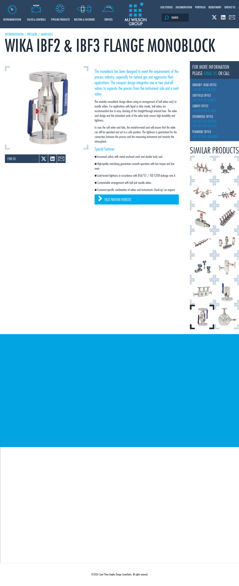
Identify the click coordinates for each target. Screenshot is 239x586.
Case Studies (166, 7)
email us (210, 73)
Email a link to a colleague (61, 158)
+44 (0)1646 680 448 (204, 136)
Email (232, 17)
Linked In (223, 17)
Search (171, 17)
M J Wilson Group (135, 14)
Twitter (214, 17)
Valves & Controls (36, 11)
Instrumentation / (15, 34)
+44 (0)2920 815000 (204, 110)
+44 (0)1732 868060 (204, 121)
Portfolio (200, 7)
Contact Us (229, 7)
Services (108, 11)
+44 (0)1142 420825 (204, 100)
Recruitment (215, 7)
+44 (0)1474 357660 (204, 125)
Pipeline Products (60, 11)
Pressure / (33, 34)
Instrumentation (12, 11)
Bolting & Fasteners (84, 11)
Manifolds (47, 34)
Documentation (184, 7)
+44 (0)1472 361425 (204, 89)
